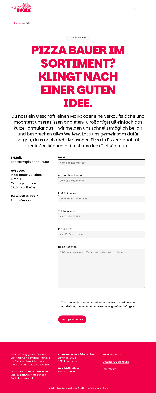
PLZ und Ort (101, 232)
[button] (143, 9)
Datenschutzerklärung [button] (116, 361)
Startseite (19, 23)
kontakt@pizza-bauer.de (30, 162)
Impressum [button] (109, 369)
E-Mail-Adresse (101, 196)
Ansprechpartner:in (101, 179)
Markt (101, 161)
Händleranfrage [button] (112, 354)
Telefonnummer (101, 214)
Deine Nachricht (101, 267)
